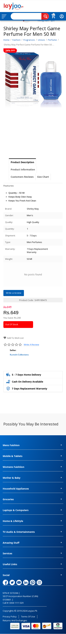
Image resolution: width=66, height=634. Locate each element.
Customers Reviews (22, 176)
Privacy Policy (10, 616)
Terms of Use (28, 616)
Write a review (31, 344)
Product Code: (26, 300)
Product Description (22, 162)
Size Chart (43, 176)
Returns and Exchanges (15, 620)
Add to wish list (13, 337)
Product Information (23, 169)
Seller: (13, 350)
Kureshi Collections (19, 354)
